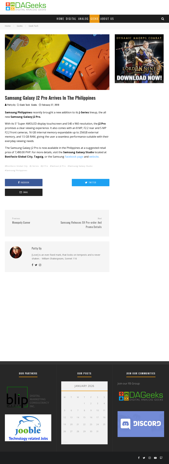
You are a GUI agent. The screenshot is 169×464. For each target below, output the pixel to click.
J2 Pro (45, 166)
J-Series (35, 166)
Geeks (95, 19)
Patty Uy (10, 104)
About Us (107, 19)
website (94, 156)
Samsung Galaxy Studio (81, 166)
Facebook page (74, 156)
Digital (71, 19)
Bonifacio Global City (17, 166)
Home (60, 19)
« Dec (64, 442)
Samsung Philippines (16, 170)
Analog (83, 19)
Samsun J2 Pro (58, 166)
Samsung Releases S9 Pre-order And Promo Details (80, 213)
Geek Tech (25, 104)
